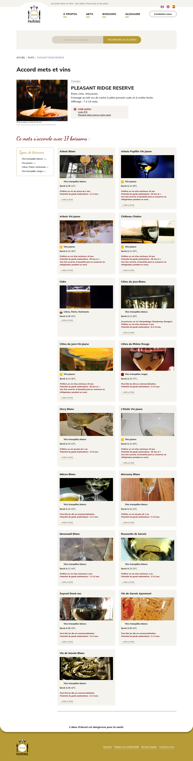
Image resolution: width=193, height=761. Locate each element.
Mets (89, 14)
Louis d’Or (82, 112)
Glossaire (132, 14)
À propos (70, 14)
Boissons (109, 14)
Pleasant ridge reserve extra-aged (94, 115)
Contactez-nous (163, 13)
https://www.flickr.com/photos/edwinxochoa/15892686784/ (36, 124)
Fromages (75, 81)
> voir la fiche (67, 200)
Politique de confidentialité (126, 747)
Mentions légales (149, 747)
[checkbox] (35, 159)
